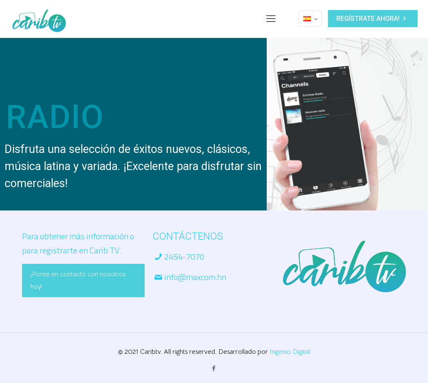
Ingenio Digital (290, 352)
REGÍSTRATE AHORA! (372, 19)
